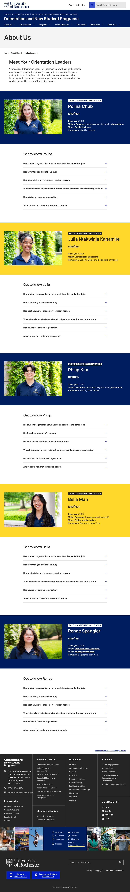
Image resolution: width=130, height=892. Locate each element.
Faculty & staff (10, 817)
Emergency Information (115, 870)
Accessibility (107, 768)
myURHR (73, 796)
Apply (71, 5)
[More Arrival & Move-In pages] (71, 24)
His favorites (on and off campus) (65, 433)
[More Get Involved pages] (103, 24)
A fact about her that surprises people (65, 336)
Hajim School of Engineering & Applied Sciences (54, 14)
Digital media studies (85, 520)
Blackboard (74, 793)
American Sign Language (87, 648)
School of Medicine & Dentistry (46, 779)
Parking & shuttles (77, 786)
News (106, 807)
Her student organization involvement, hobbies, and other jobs (65, 163)
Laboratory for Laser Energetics (45, 796)
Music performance (84, 651)
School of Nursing (44, 784)
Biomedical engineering (86, 256)
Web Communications (78, 768)
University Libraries (45, 816)
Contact (72, 772)
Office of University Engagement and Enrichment (110, 778)
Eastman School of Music (48, 774)
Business (80, 124)
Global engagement (110, 764)
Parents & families (12, 813)
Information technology (79, 789)
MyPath (72, 800)
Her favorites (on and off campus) (65, 171)
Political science (83, 127)
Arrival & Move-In (62, 25)
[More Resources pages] (119, 24)
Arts (105, 818)
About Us (8, 25)
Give (83, 5)
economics (116, 387)
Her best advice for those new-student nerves (65, 180)
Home (6, 53)
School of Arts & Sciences (16, 14)
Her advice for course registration (65, 197)
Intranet (72, 764)
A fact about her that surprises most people (65, 205)
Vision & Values (108, 772)
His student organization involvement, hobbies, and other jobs (65, 424)
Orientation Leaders (29, 53)
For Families (81, 25)
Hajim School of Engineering (43, 769)
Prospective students (13, 806)
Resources (112, 25)
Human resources (77, 779)
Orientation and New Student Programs (41, 18)
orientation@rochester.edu (20, 792)
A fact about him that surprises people (65, 466)
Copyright (99, 870)
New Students (25, 25)
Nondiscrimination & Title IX (114, 784)
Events (106, 811)
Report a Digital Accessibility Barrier (110, 751)
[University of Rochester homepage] (16, 5)
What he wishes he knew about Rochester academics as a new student (65, 450)
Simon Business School (47, 788)
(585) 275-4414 (15, 788)
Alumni (7, 820)
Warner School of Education (49, 791)
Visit (77, 5)
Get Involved (95, 25)
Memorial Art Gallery (45, 820)
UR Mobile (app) (76, 782)
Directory (73, 775)
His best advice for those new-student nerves (65, 441)
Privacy (89, 870)
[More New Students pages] (34, 24)
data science (117, 124)
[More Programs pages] (49, 24)
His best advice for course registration (65, 458)
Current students (11, 810)
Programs (43, 25)
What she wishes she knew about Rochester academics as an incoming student (65, 188)
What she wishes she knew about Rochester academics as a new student (65, 319)
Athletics (107, 814)
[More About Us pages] (14, 24)
